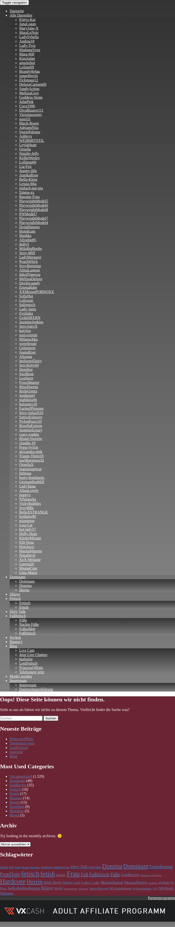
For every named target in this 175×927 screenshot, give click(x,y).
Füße (23, 620)
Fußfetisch (18, 616)
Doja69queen (29, 227)
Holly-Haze (28, 534)
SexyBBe (26, 508)
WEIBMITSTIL (31, 140)
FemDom (17, 807)
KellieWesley (29, 158)
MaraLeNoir (28, 32)
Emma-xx (26, 192)
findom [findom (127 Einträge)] (61, 875)
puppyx (25, 495)
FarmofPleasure (31, 408)
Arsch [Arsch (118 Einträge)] (4, 867)
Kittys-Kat (27, 20)
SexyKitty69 (29, 365)
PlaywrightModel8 (33, 210)
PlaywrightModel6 (33, 205)
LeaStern (26, 378)
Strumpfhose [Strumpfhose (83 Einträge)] (70, 888)
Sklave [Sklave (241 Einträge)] (47, 888)
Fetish (24, 607)
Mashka (25, 236)
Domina (25, 586)
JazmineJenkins (31, 322)
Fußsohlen (27, 629)
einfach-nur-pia (31, 188)
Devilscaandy (29, 283)
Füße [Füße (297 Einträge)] (115, 874)
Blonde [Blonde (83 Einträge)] (25, 867)
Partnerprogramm (161, 898)
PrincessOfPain (31, 668)
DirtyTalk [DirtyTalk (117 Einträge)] (94, 867)
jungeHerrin (28, 76)
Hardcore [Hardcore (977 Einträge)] (12, 881)
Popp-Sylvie (28, 447)
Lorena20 (26, 564)
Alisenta (25, 357)
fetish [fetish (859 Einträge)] (47, 874)
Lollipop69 (27, 162)
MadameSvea (29, 50)
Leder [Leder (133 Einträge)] (96, 883)
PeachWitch (28, 261)
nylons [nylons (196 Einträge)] (164, 882)
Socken (15, 637)
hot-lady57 (27, 529)
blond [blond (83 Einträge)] (18, 867)
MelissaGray (29, 93)
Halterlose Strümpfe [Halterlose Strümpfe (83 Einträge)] (151, 875)
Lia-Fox (25, 166)
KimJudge (27, 58)
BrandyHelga (29, 71)
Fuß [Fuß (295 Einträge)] (84, 874)
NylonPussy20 (30, 421)
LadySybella (29, 37)
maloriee (26, 659)
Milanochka (28, 339)
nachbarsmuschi (31, 460)
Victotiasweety (30, 115)
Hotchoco (26, 547)
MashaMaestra (30, 551)
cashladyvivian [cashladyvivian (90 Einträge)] (61, 867)
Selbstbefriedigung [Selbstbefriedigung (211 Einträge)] (24, 888)
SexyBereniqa (30, 266)
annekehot (27, 63)
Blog (13, 646)
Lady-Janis (27, 309)
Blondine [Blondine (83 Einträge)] (35, 867)
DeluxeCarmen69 (32, 84)
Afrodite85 (27, 240)
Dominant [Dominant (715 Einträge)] (136, 866)
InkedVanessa (29, 274)
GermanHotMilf (31, 482)
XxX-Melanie (30, 560)
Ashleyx (25, 136)
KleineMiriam (30, 538)
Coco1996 (27, 106)
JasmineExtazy (30, 430)
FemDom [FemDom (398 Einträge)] (10, 874)
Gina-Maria (28, 573)
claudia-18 (27, 443)
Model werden (21, 676)
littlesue (25, 473)
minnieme (27, 521)
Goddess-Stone (31, 97)
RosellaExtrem (30, 426)
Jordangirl (27, 395)
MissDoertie (28, 387)
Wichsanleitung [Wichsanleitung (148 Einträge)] (120, 888)
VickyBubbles (30, 503)
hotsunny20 (28, 404)
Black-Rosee (29, 123)
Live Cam (27, 650)
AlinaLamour (29, 270)
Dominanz (18, 577)
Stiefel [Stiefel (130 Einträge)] (58, 888)
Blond (14, 815)
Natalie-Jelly (29, 153)
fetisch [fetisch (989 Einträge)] (30, 874)
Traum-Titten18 (31, 456)
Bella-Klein (28, 179)
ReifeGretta (28, 391)
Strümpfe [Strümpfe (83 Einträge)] (83, 888)
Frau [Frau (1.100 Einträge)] (73, 874)
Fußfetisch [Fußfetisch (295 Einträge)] (99, 874)
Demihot (26, 369)
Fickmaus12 (28, 80)
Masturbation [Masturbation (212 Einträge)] (112, 882)
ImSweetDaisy (30, 361)
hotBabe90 (27, 516)
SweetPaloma (29, 132)
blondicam (27, 231)
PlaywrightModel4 (33, 223)
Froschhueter (29, 382)
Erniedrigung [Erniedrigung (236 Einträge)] (161, 866)
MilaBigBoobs (30, 249)
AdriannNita (28, 128)
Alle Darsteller (21, 15)
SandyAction (29, 89)
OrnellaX (26, 465)
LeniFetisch (28, 663)
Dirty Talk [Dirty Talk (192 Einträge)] (79, 867)
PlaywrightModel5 (33, 201)
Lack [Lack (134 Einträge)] (77, 883)
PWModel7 (28, 214)
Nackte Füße (29, 624)
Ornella (25, 149)
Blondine (17, 811)
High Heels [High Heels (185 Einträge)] (53, 882)
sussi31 (25, 119)
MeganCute (28, 568)
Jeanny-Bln (28, 171)
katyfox (25, 331)
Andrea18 (26, 41)
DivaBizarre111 (31, 110)
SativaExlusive (30, 417)
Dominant (27, 581)
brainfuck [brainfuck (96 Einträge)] (46, 867)
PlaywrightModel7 (33, 218)
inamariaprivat (30, 469)
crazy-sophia (29, 434)
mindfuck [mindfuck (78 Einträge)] (153, 883)
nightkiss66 (28, 400)
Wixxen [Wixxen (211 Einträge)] (6, 893)
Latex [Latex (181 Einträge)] (86, 882)
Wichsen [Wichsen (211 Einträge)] (166, 888)
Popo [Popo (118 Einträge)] (3, 888)
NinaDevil (27, 555)
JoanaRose (27, 352)
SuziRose (26, 374)
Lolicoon (26, 300)
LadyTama (27, 486)
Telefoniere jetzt (31, 672)
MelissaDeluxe (30, 279)
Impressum (18, 681)
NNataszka (27, 499)
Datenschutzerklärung (36, 689)
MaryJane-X (28, 28)
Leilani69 (26, 67)
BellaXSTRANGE (33, 512)
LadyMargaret (30, 257)
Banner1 (16, 642)
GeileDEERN (29, 318)
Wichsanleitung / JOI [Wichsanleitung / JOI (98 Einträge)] (145, 888)
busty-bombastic (32, 478)
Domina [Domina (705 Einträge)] (112, 866)
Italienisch (27, 305)
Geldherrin (18, 785)
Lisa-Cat (25, 525)
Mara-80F (27, 54)
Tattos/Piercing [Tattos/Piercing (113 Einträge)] (98, 888)
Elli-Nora (26, 542)
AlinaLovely (29, 490)
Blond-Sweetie (30, 439)
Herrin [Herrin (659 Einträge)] (34, 881)
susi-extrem (28, 335)
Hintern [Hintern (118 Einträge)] (68, 883)
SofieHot (26, 296)
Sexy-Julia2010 (31, 413)
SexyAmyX (28, 326)
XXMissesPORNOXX (36, 292)
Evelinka (26, 313)
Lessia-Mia (28, 184)
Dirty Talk (17, 611)
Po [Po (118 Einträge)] (172, 883)
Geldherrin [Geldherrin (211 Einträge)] (130, 874)
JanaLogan (27, 24)
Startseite (17, 11)
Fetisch (15, 598)
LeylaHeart (28, 145)
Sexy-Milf (27, 253)
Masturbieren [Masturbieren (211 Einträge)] (135, 882)
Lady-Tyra (27, 45)
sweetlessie (28, 344)
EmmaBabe (28, 287)
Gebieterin (27, 348)
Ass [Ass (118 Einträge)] (11, 867)
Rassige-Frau (29, 197)
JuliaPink (26, 102)
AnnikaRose (28, 175)
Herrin (24, 590)
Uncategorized (21, 776)
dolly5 (24, 244)
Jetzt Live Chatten (33, 655)
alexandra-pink (30, 452)
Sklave (15, 594)
